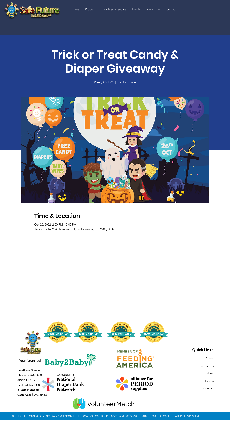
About (210, 358)
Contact (208, 388)
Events (209, 381)
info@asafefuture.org (39, 370)
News (210, 373)
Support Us (207, 366)
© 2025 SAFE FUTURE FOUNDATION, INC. (150, 416)
